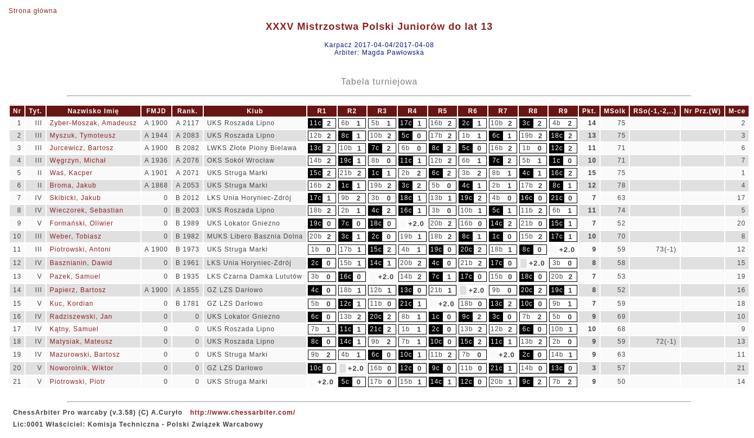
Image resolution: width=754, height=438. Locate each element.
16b (436, 123)
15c (315, 173)
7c (375, 148)
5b (375, 123)
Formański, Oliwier (81, 223)
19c (346, 160)
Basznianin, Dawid (81, 263)
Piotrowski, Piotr (78, 381)
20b (436, 223)
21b (346, 173)
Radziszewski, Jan (81, 316)
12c (557, 148)
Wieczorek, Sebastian (87, 210)
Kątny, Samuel (74, 329)
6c (496, 135)
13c (315, 148)
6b (345, 123)
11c (315, 123)
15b (527, 236)
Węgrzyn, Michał (78, 160)
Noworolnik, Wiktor (82, 368)
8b (375, 160)
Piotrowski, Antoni (80, 249)
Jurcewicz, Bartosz (82, 148)
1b (466, 135)
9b (345, 198)
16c (557, 173)
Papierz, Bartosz (78, 290)
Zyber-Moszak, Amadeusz (93, 123)
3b (466, 173)
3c (527, 123)
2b (406, 173)
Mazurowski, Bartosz (85, 354)
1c (556, 160)
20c (466, 249)
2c (466, 123)
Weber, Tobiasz (76, 236)
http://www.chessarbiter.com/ (242, 412)
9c (466, 316)
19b (527, 135)
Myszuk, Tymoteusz (83, 135)
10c (527, 303)
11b (527, 210)
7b (526, 316)
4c (527, 173)
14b (316, 160)
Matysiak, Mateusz (81, 341)
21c (557, 198)
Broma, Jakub (73, 185)
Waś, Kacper (71, 173)
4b (556, 123)
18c (557, 135)
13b (436, 198)
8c (345, 135)
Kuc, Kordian (72, 303)
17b (436, 135)
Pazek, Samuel (75, 276)
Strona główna (33, 11)
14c (496, 223)
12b (316, 135)
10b (497, 123)
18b (316, 210)
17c (406, 123)
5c (406, 135)
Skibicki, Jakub (75, 198)
